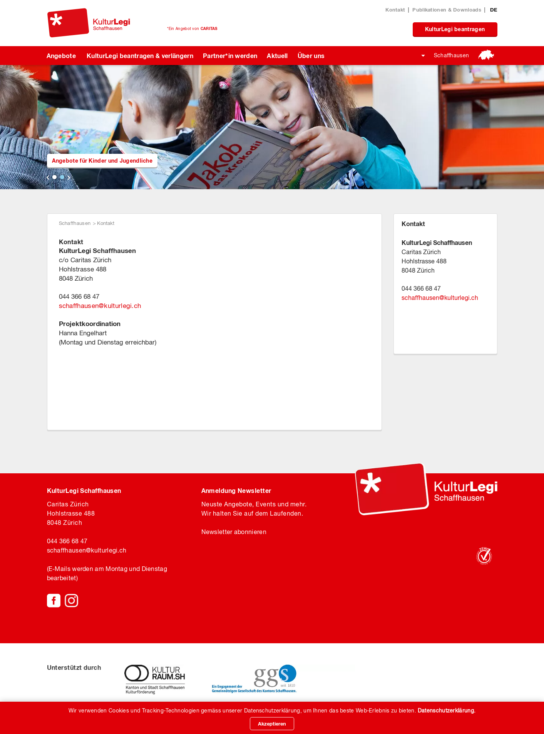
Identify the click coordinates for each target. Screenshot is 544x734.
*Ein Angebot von (192, 28)
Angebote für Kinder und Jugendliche (102, 160)
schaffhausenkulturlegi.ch (100, 306)
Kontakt (395, 10)
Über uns (311, 55)
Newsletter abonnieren (233, 531)
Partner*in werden (230, 55)
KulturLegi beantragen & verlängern (140, 55)
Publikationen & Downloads (446, 10)
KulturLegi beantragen (455, 29)
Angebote (61, 55)
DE (493, 10)
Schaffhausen (451, 55)
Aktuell (277, 55)
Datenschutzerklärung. (446, 710)
